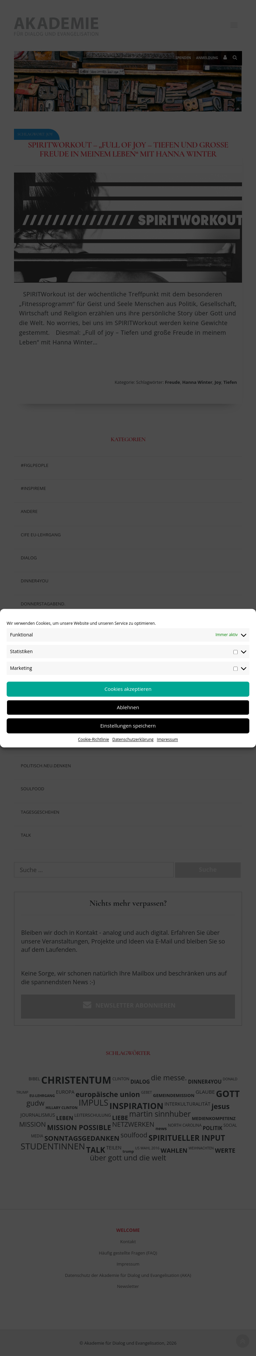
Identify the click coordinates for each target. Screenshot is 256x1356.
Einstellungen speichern (128, 725)
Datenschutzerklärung (133, 739)
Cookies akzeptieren (128, 689)
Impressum (167, 739)
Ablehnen (128, 707)
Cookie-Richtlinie (93, 739)
